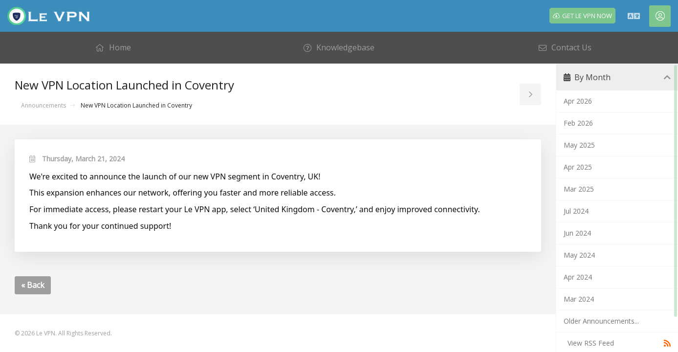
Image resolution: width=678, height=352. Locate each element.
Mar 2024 (579, 299)
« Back (32, 285)
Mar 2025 (579, 189)
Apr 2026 (578, 101)
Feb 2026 (578, 123)
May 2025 (579, 145)
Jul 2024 (576, 211)
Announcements (43, 105)
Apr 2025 (578, 167)
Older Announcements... (601, 321)
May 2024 (579, 255)
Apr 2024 (578, 277)
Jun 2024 (577, 233)
